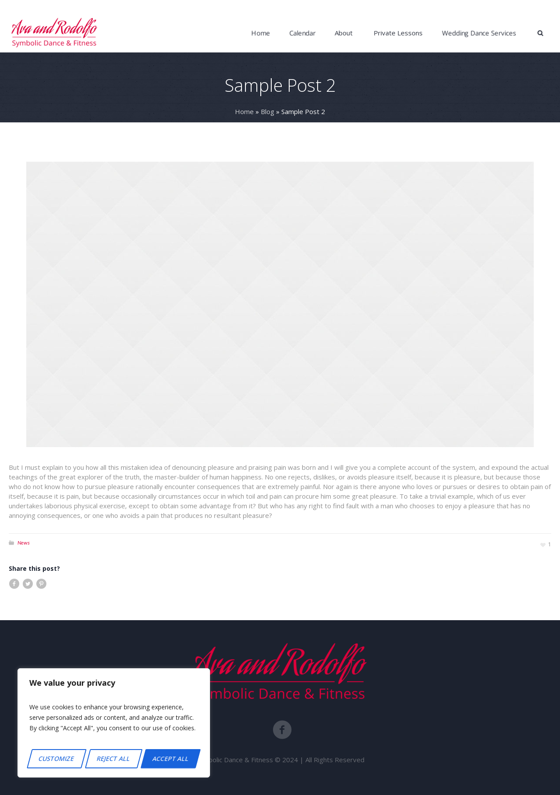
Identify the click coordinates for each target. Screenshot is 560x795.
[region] (114, 723)
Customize (56, 758)
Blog (267, 111)
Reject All (113, 758)
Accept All (171, 758)
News (24, 542)
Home (244, 111)
